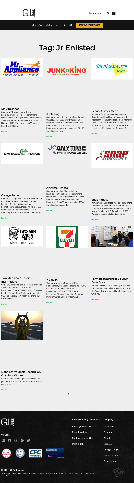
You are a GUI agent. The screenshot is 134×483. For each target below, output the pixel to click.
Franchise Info (80, 432)
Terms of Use (111, 455)
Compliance (110, 461)
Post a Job (78, 443)
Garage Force (10, 195)
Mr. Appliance (10, 108)
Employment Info (81, 426)
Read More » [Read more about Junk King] (50, 136)
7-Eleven (52, 279)
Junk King (52, 114)
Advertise (109, 426)
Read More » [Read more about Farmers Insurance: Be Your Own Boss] (95, 299)
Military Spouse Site (82, 438)
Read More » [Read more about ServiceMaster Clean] (95, 134)
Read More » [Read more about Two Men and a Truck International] (4, 304)
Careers (108, 443)
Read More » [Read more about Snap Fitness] (95, 219)
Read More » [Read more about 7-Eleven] (50, 302)
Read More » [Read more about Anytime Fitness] (50, 210)
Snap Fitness (99, 199)
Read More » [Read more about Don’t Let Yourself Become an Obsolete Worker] (4, 390)
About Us (108, 438)
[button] (108, 13)
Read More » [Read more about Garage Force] (4, 218)
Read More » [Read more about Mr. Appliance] (4, 131)
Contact (108, 432)
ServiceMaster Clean (104, 111)
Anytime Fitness (57, 187)
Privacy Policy (111, 449)
